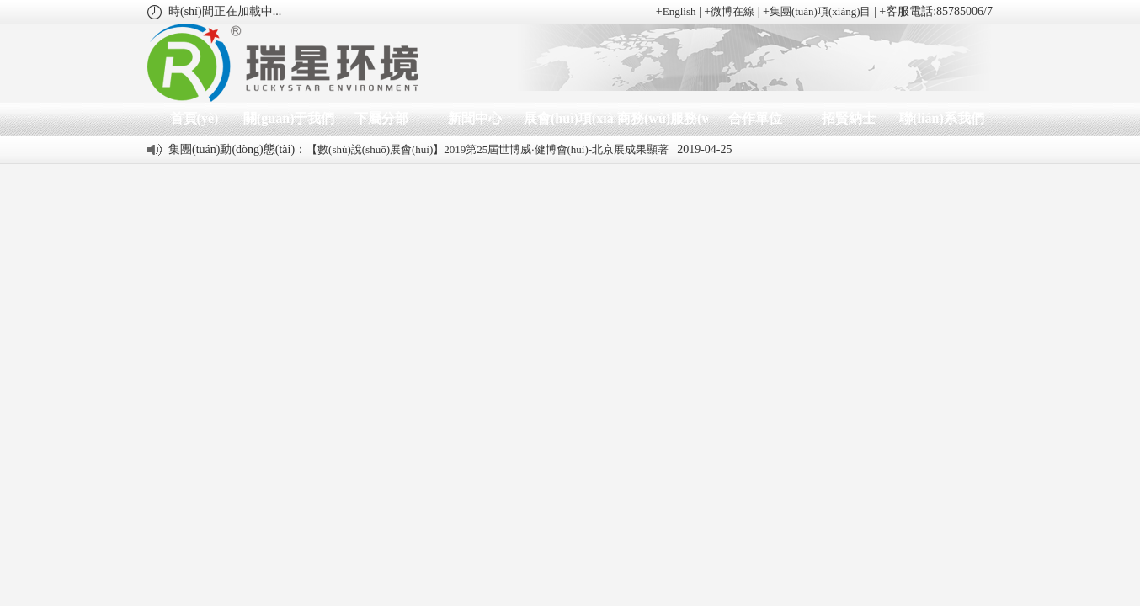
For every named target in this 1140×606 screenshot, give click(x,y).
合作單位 (755, 118)
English (679, 11)
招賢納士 (849, 118)
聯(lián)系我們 (941, 118)
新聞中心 (475, 118)
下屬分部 (381, 118)
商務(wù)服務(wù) (661, 118)
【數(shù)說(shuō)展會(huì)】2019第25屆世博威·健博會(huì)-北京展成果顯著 (487, 149)
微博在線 (732, 11)
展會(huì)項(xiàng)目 (568, 118)
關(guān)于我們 (287, 118)
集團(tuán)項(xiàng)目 (820, 11)
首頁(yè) (194, 118)
